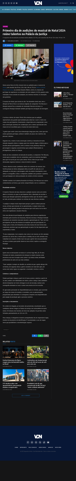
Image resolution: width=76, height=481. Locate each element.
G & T (70, 9)
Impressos (49, 9)
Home (16, 447)
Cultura (56, 9)
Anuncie (50, 447)
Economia (37, 9)
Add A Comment (25, 395)
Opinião (19, 9)
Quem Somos (42, 447)
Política (13, 9)
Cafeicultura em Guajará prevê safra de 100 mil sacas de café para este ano (37, 362)
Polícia (24, 9)
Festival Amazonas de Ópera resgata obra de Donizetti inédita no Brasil (13, 362)
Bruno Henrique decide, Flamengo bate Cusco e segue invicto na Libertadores (68, 116)
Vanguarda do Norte (13, 41)
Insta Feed (58, 447)
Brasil (61, 9)
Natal (4, 87)
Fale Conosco (33, 447)
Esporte (30, 9)
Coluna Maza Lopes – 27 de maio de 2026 (68, 94)
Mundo (66, 9)
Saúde (43, 9)
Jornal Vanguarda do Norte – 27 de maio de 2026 (67, 104)
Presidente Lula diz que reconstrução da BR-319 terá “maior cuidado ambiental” (36, 385)
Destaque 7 (6, 329)
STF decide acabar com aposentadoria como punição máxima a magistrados (12, 385)
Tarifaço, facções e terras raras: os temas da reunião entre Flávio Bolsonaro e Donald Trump (67, 131)
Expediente (23, 447)
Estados (7, 9)
